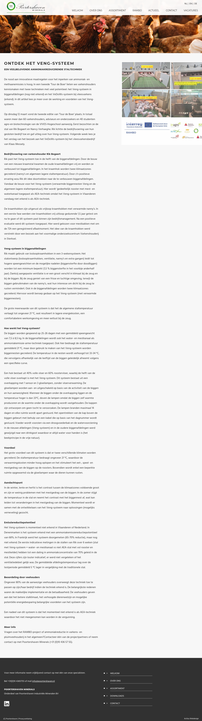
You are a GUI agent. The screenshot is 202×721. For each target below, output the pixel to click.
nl (185, 4)
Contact (171, 10)
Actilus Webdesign (191, 718)
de (195, 4)
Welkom (77, 10)
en (190, 4)
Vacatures (191, 10)
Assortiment (117, 10)
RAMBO (137, 10)
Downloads (117, 696)
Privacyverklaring (25, 718)
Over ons (96, 10)
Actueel (153, 10)
